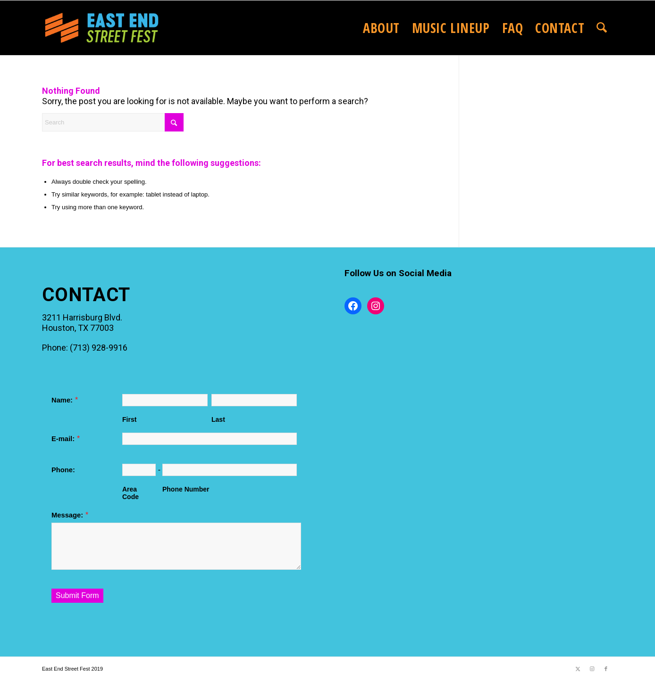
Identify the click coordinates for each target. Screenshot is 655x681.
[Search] (601, 27)
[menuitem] (381, 27)
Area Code (130, 492)
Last (218, 419)
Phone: (63, 470)
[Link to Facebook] (606, 669)
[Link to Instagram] (592, 669)
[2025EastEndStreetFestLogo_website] (101, 27)
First (129, 419)
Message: (67, 515)
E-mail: (63, 439)
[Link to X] (578, 669)
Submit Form (77, 595)
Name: (62, 400)
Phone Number (186, 489)
